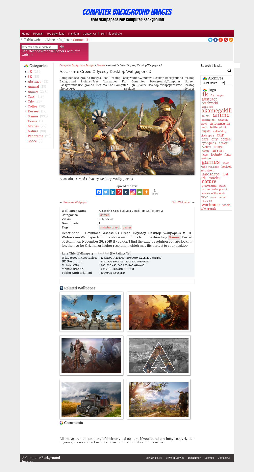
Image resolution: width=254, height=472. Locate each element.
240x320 (106, 265)
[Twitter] (106, 192)
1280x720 (107, 261)
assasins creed (109, 227)
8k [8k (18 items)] (212, 95)
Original (156, 257)
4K (30, 72)
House (33, 121)
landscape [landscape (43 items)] (211, 174)
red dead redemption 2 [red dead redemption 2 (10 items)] (214, 189)
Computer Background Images (77, 65)
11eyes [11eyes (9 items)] (220, 95)
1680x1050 (132, 257)
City (31, 101)
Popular (38, 33)
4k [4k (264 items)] (205, 94)
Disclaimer (194, 458)
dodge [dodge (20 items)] (218, 147)
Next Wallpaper (181, 202)
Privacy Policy (154, 458)
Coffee (32, 106)
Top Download (55, 33)
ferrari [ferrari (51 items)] (218, 150)
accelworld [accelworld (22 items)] (210, 103)
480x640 (117, 265)
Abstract (34, 81)
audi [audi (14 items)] (204, 127)
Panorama (35, 136)
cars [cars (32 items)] (205, 139)
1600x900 (131, 261)
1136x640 (117, 269)
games (127, 227)
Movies (33, 126)
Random (73, 33)
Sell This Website (111, 33)
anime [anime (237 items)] (221, 115)
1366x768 (118, 261)
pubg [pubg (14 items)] (222, 185)
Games (33, 116)
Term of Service (175, 458)
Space (32, 141)
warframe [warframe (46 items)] (211, 205)
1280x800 (107, 257)
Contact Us (89, 33)
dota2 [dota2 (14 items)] (205, 150)
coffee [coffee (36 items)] (225, 139)
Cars (31, 96)
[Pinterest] (119, 192)
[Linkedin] (112, 192)
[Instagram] (133, 192)
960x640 (106, 269)
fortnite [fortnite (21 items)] (216, 154)
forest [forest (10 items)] (205, 154)
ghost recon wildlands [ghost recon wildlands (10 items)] (215, 165)
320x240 (128, 265)
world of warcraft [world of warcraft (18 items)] (216, 206)
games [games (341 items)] (211, 162)
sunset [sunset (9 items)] (222, 197)
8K (30, 76)
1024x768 (106, 273)
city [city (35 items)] (214, 139)
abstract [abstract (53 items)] (209, 99)
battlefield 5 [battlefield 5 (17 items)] (218, 127)
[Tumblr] (126, 192)
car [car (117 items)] (220, 135)
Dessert (33, 111)
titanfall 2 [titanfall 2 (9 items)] (207, 201)
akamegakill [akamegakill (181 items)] (217, 111)
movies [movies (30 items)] (214, 178)
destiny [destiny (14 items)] (206, 146)
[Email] (139, 192)
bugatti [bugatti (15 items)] (206, 131)
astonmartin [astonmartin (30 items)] (220, 123)
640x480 (139, 265)
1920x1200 (145, 257)
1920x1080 (143, 261)
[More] (146, 192)
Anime (33, 91)
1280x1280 (119, 273)
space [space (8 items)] (213, 197)
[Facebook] (99, 192)
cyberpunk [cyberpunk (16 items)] (209, 143)
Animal (33, 86)
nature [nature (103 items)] (209, 181)
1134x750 (129, 269)
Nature (33, 131)
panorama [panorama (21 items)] (209, 185)
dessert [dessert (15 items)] (223, 143)
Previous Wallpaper (75, 202)
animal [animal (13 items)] (206, 115)
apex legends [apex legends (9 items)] (209, 120)
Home (25, 33)
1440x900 (119, 257)
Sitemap (209, 458)
